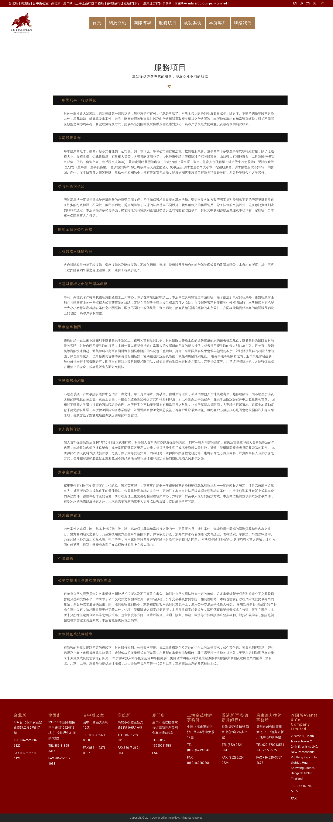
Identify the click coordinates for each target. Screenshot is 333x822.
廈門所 (68, 3)
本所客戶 (218, 23)
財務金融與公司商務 (75, 229)
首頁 (97, 23)
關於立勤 (118, 23)
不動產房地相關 (71, 381)
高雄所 (56, 3)
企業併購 (65, 558)
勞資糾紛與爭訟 (71, 186)
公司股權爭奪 (69, 138)
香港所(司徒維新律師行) (124, 3)
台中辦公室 (41, 3)
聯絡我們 (243, 23)
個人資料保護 (69, 429)
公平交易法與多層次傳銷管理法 (85, 580)
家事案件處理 (69, 472)
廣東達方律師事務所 (157, 3)
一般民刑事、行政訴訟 (77, 100)
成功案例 (193, 23)
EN (295, 3)
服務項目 (168, 23)
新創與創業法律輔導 (75, 634)
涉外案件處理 (69, 515)
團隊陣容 (143, 23)
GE (314, 3)
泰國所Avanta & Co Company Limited (200, 3)
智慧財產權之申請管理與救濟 (83, 284)
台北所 (13, 3)
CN (308, 3)
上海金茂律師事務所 (89, 3)
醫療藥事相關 (69, 327)
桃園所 (25, 3)
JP (301, 3)
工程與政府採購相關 (75, 251)
